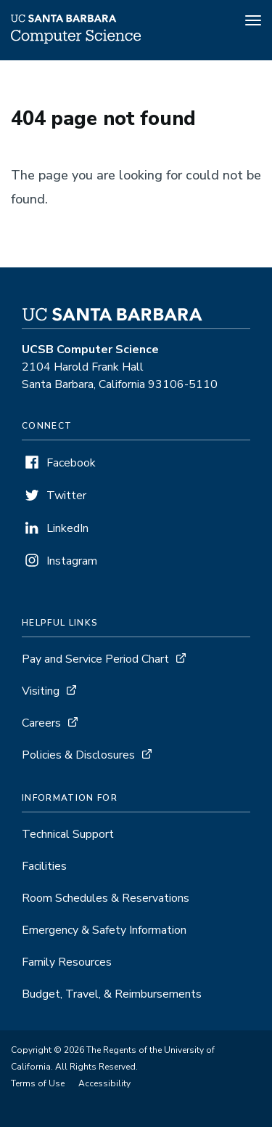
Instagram (71, 561)
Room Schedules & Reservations (105, 898)
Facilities (44, 866)
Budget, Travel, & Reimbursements (112, 994)
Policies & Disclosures (78, 755)
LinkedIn (67, 528)
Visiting (40, 691)
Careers (41, 723)
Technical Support (68, 834)
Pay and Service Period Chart (95, 659)
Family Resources (67, 962)
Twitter (66, 496)
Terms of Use (38, 1083)
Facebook (71, 463)
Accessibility (104, 1083)
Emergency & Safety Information (104, 930)
